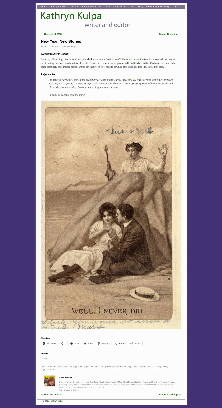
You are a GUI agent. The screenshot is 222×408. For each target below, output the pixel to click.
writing (165, 366)
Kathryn (72, 46)
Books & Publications (116, 6)
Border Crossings (170, 34)
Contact (177, 6)
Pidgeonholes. (129, 79)
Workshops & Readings (158, 6)
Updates (74, 6)
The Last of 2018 (51, 34)
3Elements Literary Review (101, 366)
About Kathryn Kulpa (91, 6)
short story (156, 366)
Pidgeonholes (133, 366)
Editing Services (59, 6)
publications (145, 366)
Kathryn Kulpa (56, 401)
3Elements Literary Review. (134, 59)
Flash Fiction (120, 366)
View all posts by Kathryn (69, 390)
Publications (62, 366)
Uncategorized (75, 366)
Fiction (53, 366)
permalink (51, 369)
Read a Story (136, 6)
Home (44, 6)
